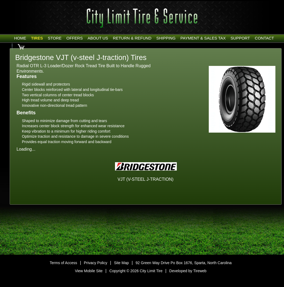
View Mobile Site (89, 271)
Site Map (121, 263)
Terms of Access (63, 263)
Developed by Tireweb (188, 271)
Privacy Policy (95, 263)
